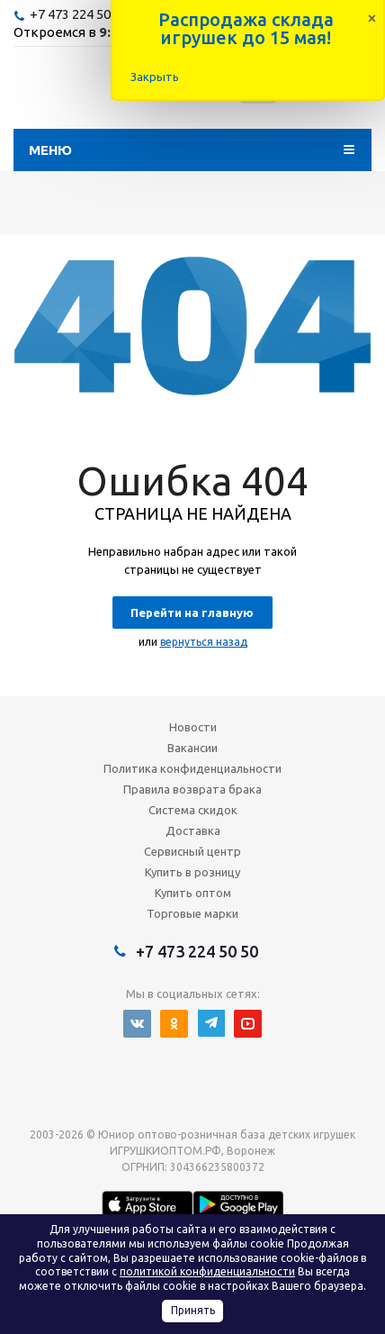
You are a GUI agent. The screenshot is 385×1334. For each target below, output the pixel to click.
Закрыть (154, 76)
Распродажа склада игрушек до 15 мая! (246, 28)
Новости (193, 727)
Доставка (193, 830)
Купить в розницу (192, 872)
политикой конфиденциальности (207, 1271)
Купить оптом (193, 892)
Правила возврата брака (192, 789)
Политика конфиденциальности (192, 768)
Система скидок (192, 809)
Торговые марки (192, 913)
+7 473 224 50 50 (79, 14)
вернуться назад (203, 642)
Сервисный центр (192, 851)
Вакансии (192, 747)
